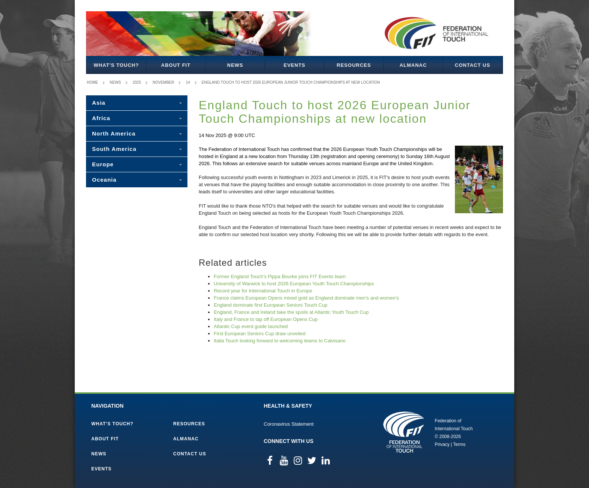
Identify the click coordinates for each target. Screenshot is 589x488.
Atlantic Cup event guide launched (251, 326)
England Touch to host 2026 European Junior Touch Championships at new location (291, 82)
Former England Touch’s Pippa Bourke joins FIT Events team (280, 276)
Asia (99, 102)
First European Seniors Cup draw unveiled (259, 333)
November (163, 82)
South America (114, 149)
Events (294, 65)
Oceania (104, 179)
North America (114, 133)
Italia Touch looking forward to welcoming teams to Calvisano (280, 340)
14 (188, 82)
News (235, 65)
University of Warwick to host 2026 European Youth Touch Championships (294, 283)
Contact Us (472, 65)
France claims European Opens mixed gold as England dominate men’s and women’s (306, 298)
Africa (101, 118)
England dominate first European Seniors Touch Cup (271, 305)
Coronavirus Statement (289, 424)
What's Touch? (116, 65)
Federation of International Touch (403, 432)
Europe (103, 164)
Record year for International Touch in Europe (263, 291)
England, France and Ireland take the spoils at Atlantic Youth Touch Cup (291, 312)
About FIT (175, 65)
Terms (459, 444)
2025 (137, 82)
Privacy (442, 444)
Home (92, 82)
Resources (354, 65)
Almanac (413, 65)
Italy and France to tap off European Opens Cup (266, 319)
